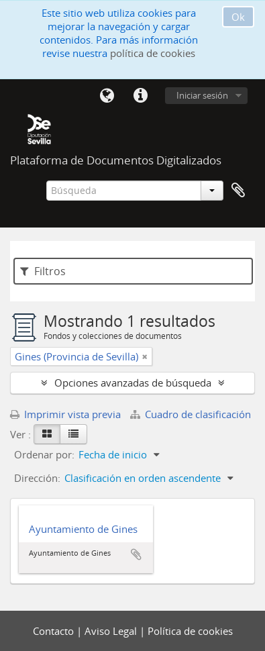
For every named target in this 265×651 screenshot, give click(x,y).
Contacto (54, 631)
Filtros (43, 271)
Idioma (106, 96)
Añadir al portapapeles (136, 554)
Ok (238, 16)
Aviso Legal (112, 631)
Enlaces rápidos (140, 96)
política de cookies (152, 53)
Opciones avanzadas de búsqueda (132, 382)
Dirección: (37, 478)
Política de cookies (190, 631)
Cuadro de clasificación (190, 414)
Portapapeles (238, 190)
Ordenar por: (44, 454)
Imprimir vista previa (65, 414)
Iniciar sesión (202, 95)
